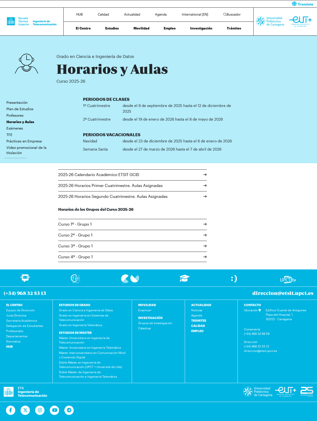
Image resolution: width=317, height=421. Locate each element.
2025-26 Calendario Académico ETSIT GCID (132, 174)
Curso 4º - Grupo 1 (132, 256)
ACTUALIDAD (201, 305)
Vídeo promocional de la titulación (26, 150)
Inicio (60, 41)
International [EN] (195, 14)
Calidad (103, 14)
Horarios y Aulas (142, 41)
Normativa (13, 341)
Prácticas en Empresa (24, 141)
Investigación (201, 28)
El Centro (83, 28)
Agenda (161, 14)
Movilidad (141, 28)
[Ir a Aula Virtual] (184, 280)
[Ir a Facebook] (11, 410)
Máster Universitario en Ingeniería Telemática (90, 347)
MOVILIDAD (147, 305)
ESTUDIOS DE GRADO (74, 305)
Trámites (234, 28)
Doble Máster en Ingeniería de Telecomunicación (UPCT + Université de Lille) (90, 364)
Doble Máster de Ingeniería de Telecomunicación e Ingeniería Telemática (88, 374)
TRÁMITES (198, 320)
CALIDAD (198, 325)
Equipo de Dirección (20, 310)
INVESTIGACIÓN (150, 317)
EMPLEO (197, 331)
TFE (9, 134)
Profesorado (14, 331)
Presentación (16, 102)
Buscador (232, 14)
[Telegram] (69, 410)
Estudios (112, 28)
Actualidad (132, 14)
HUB (79, 14)
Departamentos (16, 336)
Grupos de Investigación (155, 323)
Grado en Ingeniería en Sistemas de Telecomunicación (83, 317)
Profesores (15, 115)
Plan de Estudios (19, 109)
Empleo (170, 28)
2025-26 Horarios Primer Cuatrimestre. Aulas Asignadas (132, 185)
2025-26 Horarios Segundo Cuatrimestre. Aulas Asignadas (132, 196)
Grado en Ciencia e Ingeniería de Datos (105, 41)
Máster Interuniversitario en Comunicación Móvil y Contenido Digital (92, 355)
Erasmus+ (145, 310)
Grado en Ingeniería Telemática (80, 325)
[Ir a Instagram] (40, 410)
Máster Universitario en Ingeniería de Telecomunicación (84, 340)
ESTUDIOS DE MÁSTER (75, 332)
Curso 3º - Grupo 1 (132, 245)
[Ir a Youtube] (55, 410)
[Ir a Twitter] (25, 410)
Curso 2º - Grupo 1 (132, 235)
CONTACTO (252, 305)
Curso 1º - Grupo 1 (132, 224)
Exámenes (14, 128)
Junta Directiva (16, 315)
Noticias (196, 310)
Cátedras (144, 328)
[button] (239, 3)
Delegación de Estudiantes (24, 325)
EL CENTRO (14, 305)
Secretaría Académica (21, 320)
